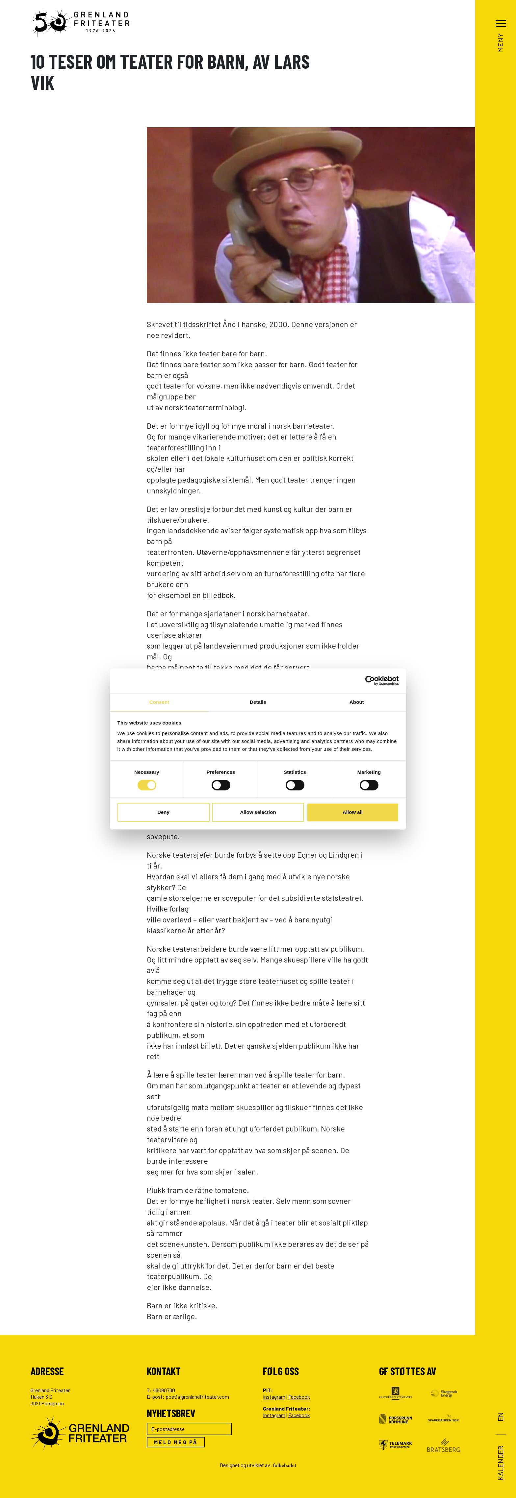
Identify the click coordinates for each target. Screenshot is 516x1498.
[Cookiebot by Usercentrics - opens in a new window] (370, 680)
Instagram (274, 1396)
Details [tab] (258, 701)
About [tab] (356, 701)
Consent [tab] (159, 701)
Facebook (299, 1396)
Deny (163, 813)
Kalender (500, 1463)
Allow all (353, 813)
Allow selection (258, 813)
